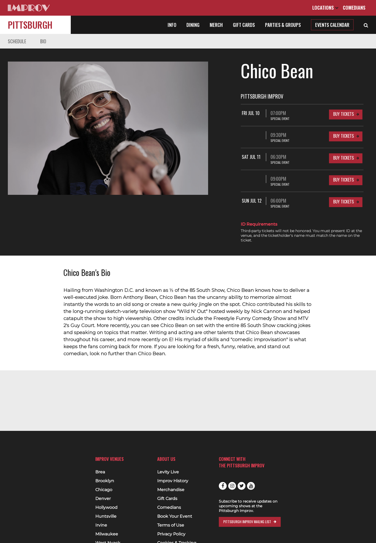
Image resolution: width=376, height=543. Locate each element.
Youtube (251, 486)
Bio (43, 41)
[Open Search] (366, 24)
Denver (103, 499)
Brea (100, 472)
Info (172, 24)
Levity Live (168, 472)
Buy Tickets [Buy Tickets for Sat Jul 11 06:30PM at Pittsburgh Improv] (343, 158)
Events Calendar (332, 24)
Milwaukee (106, 534)
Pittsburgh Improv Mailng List (247, 521)
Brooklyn (104, 481)
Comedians (354, 7)
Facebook (223, 486)
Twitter (241, 486)
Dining (192, 24)
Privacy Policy (171, 534)
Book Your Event (174, 516)
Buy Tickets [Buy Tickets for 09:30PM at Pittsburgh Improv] (343, 136)
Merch (216, 24)
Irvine (101, 525)
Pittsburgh (30, 24)
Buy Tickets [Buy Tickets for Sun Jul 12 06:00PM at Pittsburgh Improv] (343, 201)
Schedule (17, 41)
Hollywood (106, 507)
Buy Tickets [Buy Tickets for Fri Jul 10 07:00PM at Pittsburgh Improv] (343, 114)
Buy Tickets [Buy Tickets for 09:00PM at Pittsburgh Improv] (343, 180)
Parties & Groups (283, 24)
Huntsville (105, 516)
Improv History (172, 481)
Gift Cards (244, 24)
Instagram (232, 486)
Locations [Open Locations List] (325, 7)
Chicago (103, 490)
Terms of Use (170, 525)
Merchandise (170, 490)
